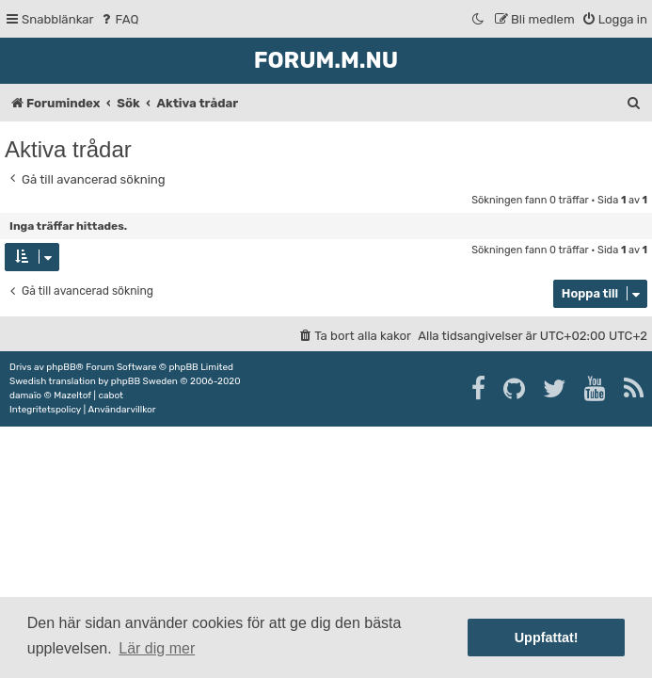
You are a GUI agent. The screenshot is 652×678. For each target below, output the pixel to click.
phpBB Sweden (144, 381)
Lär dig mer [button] (157, 648)
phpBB (60, 367)
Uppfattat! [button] (547, 637)
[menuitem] (119, 19)
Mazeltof (72, 395)
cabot (110, 395)
